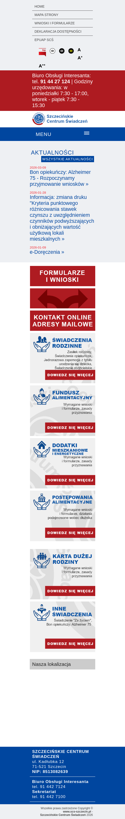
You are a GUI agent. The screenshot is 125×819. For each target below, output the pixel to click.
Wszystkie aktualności (67, 159)
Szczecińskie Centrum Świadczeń (63, 815)
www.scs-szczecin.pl (77, 811)
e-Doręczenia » (47, 252)
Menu (43, 134)
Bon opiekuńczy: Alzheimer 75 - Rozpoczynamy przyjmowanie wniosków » (60, 178)
